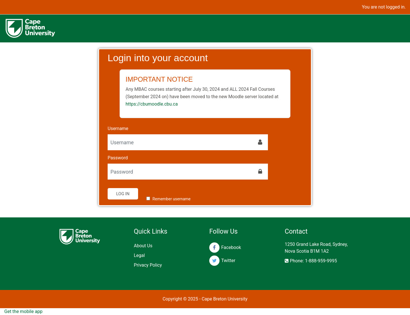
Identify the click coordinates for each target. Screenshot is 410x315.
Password (118, 157)
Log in (123, 193)
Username (118, 128)
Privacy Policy (148, 265)
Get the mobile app (23, 311)
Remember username (172, 199)
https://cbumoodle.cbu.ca (152, 104)
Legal (139, 255)
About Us (143, 245)
